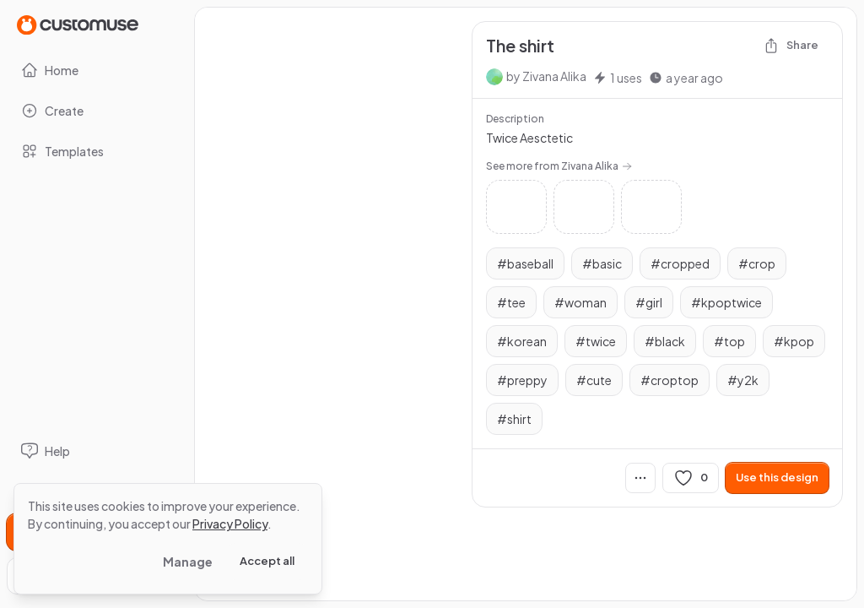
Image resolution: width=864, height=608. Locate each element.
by (546, 76)
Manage (188, 561)
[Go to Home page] (77, 24)
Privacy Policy (229, 523)
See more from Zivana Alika (559, 166)
